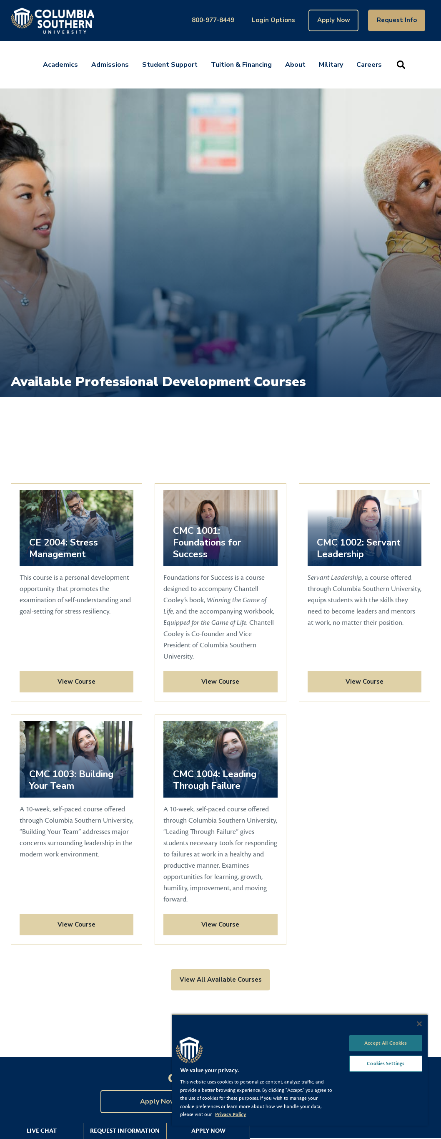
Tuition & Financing (241, 64)
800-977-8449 (213, 20)
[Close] (419, 1023)
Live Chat (42, 1131)
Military (331, 64)
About (295, 64)
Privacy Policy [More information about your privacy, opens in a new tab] (230, 1114)
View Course (57, 681)
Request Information (125, 1131)
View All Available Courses (221, 979)
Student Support (170, 64)
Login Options (273, 20)
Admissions (110, 64)
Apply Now (333, 20)
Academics (60, 64)
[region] (300, 1070)
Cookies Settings (385, 1063)
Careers (369, 64)
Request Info (397, 20)
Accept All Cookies (385, 1043)
